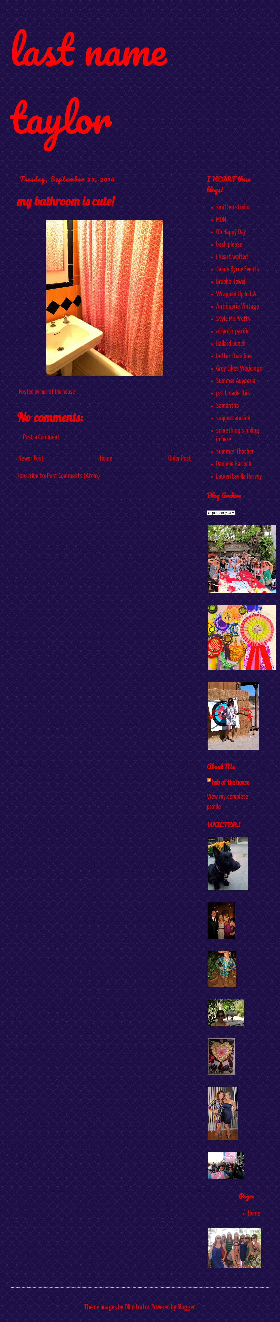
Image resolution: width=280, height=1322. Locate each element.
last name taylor (88, 83)
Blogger (186, 1307)
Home (106, 458)
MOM (221, 219)
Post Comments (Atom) (73, 476)
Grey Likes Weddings (239, 368)
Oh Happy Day (231, 232)
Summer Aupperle (235, 381)
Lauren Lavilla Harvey (239, 476)
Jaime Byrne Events (237, 269)
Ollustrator (137, 1307)
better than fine (234, 356)
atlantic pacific (233, 331)
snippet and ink (233, 418)
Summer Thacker (235, 451)
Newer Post (31, 458)
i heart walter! (232, 257)
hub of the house (230, 783)
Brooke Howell (231, 281)
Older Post (179, 458)
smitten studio (232, 207)
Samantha (227, 405)
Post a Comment (41, 437)
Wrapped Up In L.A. (237, 294)
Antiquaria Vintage (237, 306)
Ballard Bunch (230, 343)
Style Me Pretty (233, 319)
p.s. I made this (233, 393)
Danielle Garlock (233, 464)
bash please (229, 244)
